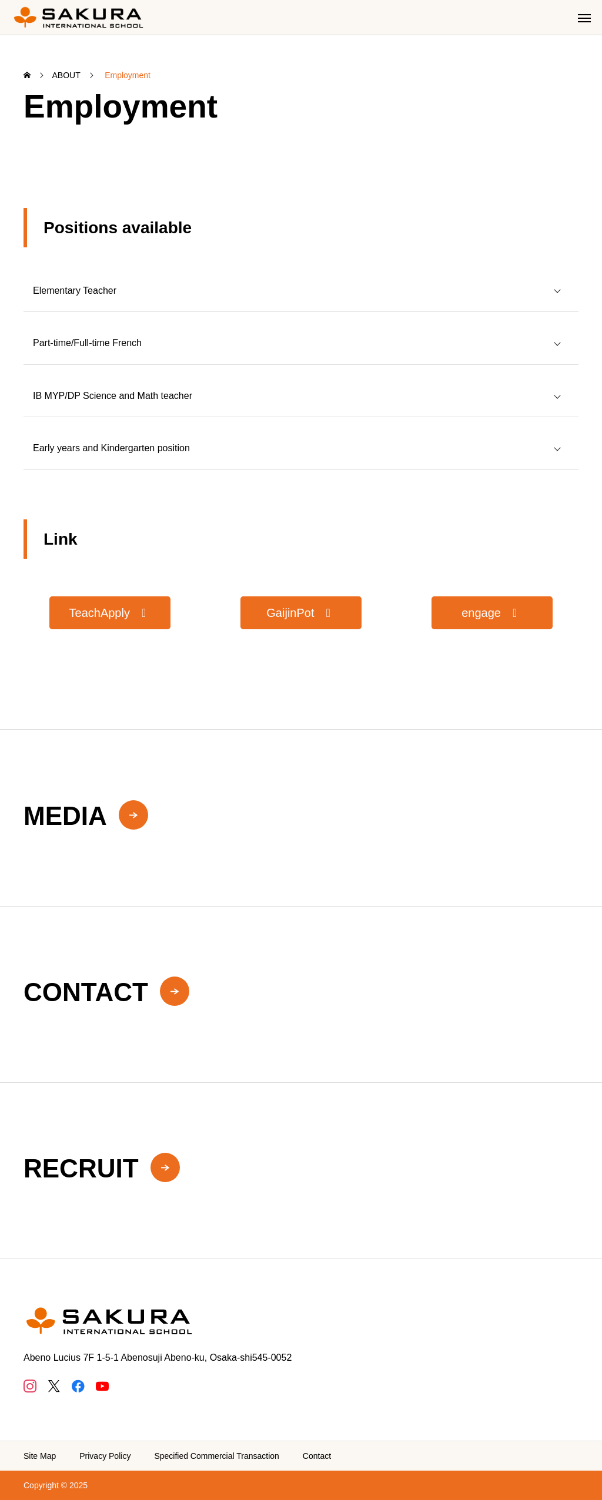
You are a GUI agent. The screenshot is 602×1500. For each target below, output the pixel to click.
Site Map (40, 1456)
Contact (317, 1456)
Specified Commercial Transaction (216, 1456)
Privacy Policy (105, 1456)
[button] (109, 612)
